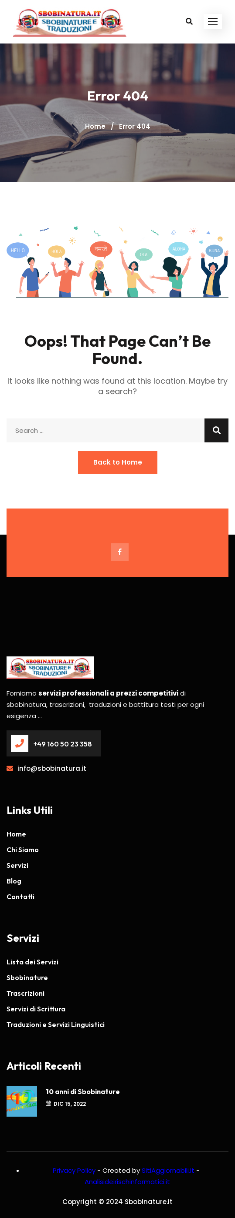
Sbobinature (27, 977)
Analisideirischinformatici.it (127, 1181)
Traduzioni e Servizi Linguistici (56, 1024)
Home (95, 126)
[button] (213, 21)
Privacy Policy (74, 1170)
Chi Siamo (23, 849)
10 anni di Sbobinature (83, 1091)
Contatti (20, 896)
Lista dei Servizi (32, 961)
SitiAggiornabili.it (168, 1170)
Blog (14, 880)
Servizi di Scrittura (36, 1008)
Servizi (17, 865)
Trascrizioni (25, 993)
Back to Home (117, 462)
